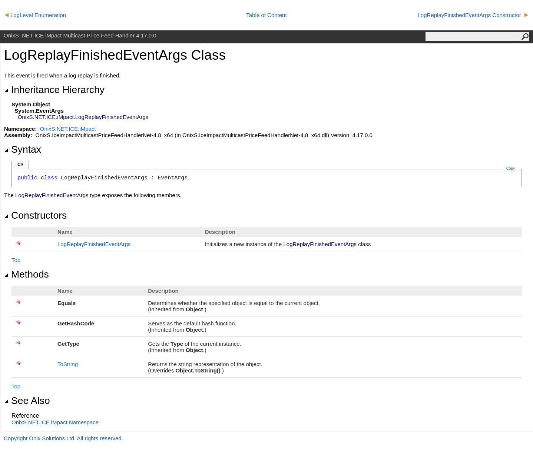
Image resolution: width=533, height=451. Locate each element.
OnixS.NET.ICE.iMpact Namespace (55, 422)
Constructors (35, 215)
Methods (26, 274)
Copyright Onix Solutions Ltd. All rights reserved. (63, 438)
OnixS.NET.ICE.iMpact (68, 129)
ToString (67, 364)
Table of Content (266, 15)
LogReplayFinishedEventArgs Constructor (473, 15)
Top (15, 260)
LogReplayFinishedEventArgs (94, 244)
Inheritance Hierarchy (54, 89)
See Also (27, 400)
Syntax (22, 149)
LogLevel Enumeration (35, 15)
